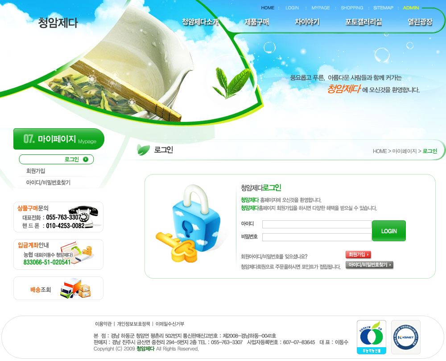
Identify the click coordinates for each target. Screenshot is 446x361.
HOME (380, 150)
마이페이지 (404, 150)
